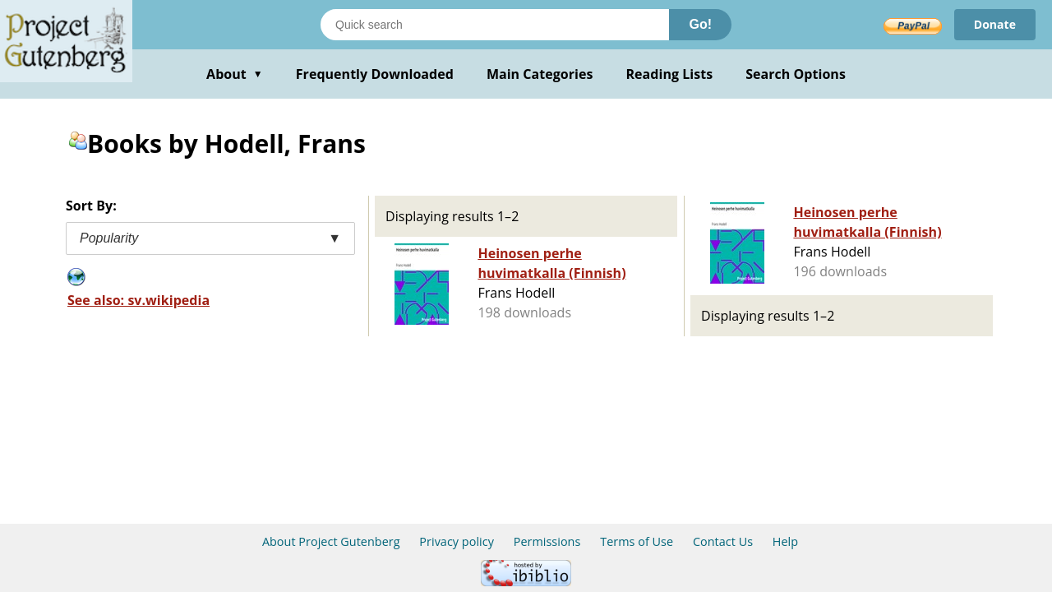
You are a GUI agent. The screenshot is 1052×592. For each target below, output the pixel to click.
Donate (995, 24)
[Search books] (495, 24)
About (234, 74)
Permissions (547, 541)
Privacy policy (456, 541)
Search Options (795, 74)
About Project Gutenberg (331, 541)
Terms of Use (636, 541)
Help (785, 541)
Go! (700, 24)
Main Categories (540, 74)
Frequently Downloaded (375, 74)
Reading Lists (669, 74)
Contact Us (723, 541)
